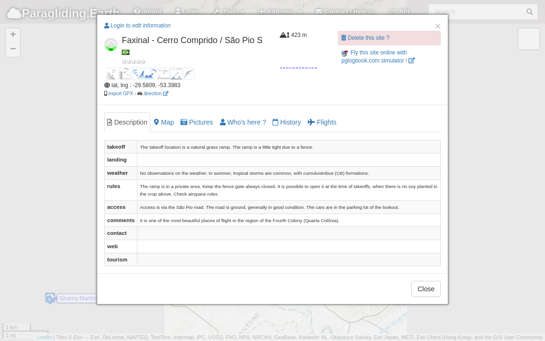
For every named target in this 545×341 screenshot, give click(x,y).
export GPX (121, 93)
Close (426, 289)
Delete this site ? (365, 38)
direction (156, 93)
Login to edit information (137, 25)
